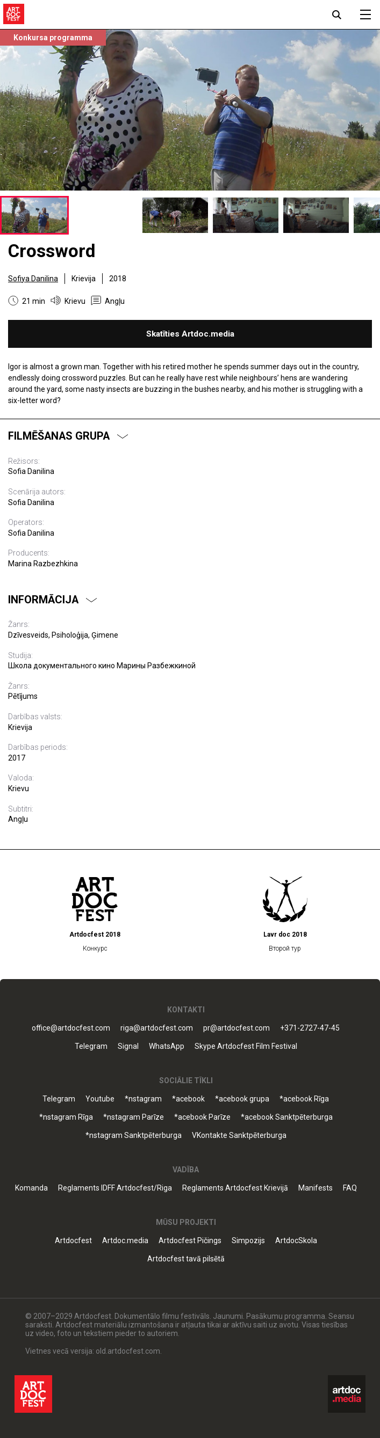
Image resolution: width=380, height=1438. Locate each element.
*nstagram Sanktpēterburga (133, 1136)
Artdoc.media (125, 1241)
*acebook (188, 1099)
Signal (128, 1046)
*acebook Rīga (304, 1099)
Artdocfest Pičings (190, 1241)
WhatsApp (166, 1046)
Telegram (91, 1046)
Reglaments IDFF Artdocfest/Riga (115, 1188)
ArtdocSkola (296, 1241)
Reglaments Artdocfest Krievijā (235, 1188)
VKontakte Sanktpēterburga (239, 1136)
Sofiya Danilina (33, 278)
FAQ (350, 1188)
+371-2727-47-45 (310, 1028)
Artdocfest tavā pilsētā (186, 1259)
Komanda (31, 1188)
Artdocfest (73, 1241)
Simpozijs (248, 1241)
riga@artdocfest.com (156, 1028)
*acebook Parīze (202, 1117)
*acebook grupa (242, 1099)
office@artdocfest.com (71, 1028)
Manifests (315, 1188)
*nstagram (143, 1099)
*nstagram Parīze (133, 1117)
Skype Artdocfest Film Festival (246, 1046)
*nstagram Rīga (66, 1117)
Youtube (99, 1099)
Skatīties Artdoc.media (190, 334)
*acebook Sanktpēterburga (287, 1117)
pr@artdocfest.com (236, 1028)
